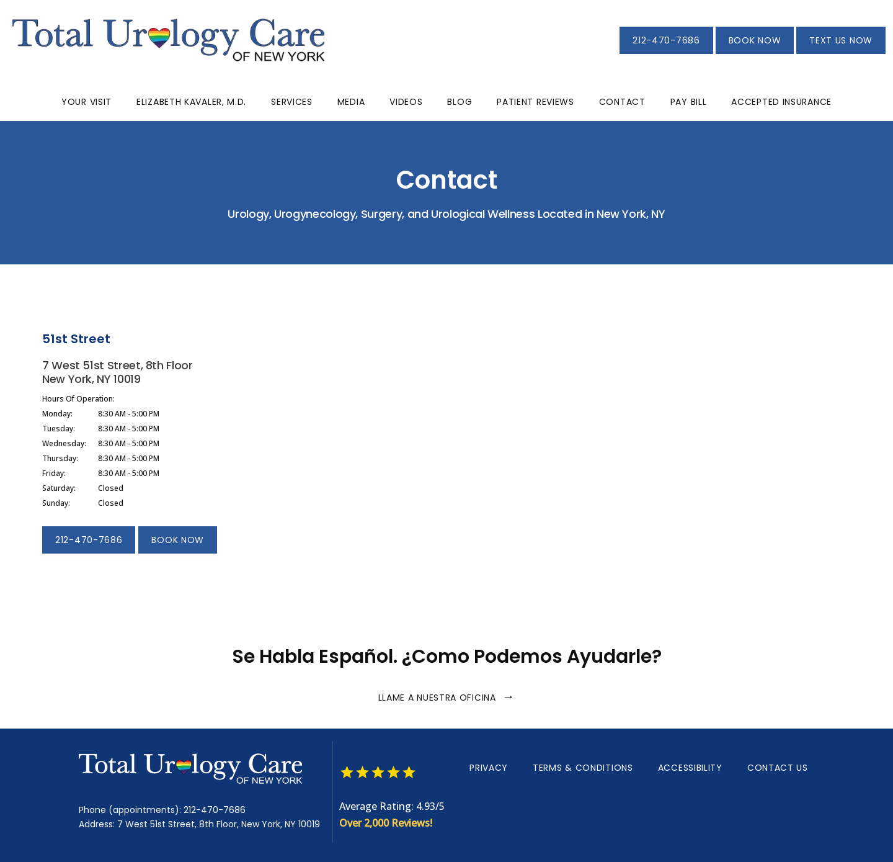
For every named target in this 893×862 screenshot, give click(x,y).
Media (351, 102)
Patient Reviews (535, 102)
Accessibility (690, 767)
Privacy (488, 767)
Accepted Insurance (781, 102)
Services (292, 102)
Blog (459, 102)
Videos (405, 102)
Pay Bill (688, 102)
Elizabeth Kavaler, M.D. (191, 102)
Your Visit (86, 102)
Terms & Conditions (583, 767)
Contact (622, 102)
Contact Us (777, 767)
